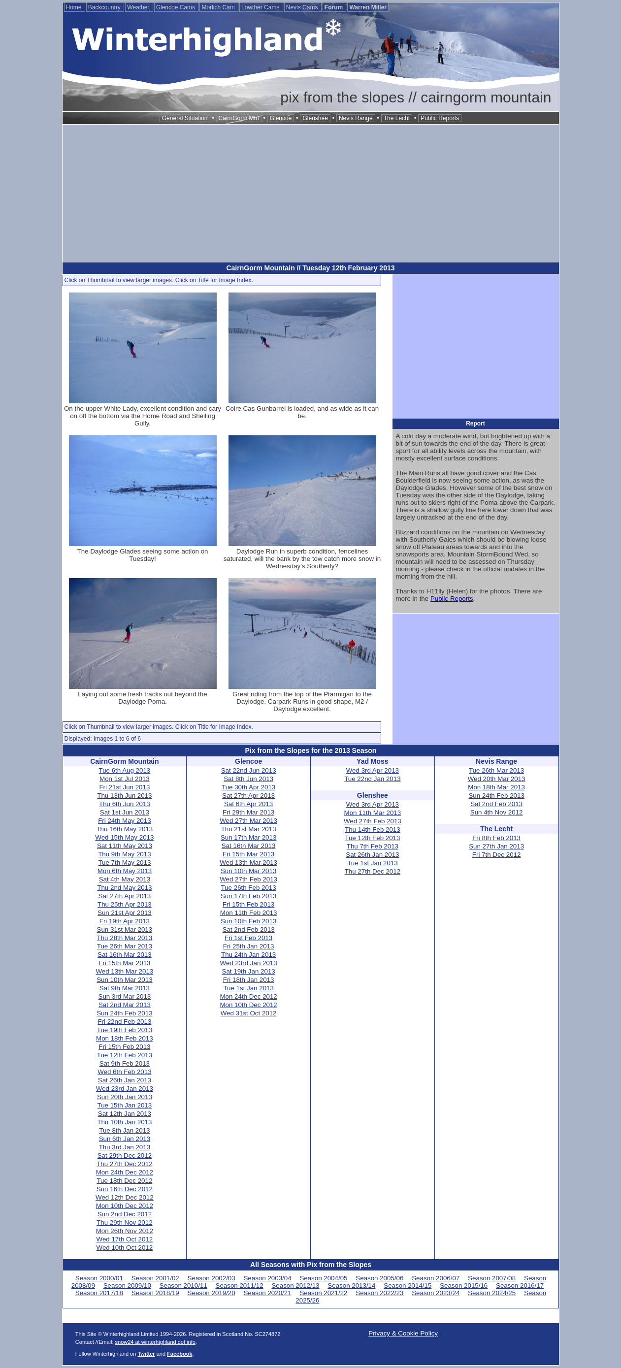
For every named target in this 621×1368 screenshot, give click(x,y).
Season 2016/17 (520, 1285)
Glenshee (314, 118)
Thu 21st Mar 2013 (248, 829)
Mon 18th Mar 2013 (496, 787)
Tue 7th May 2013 (124, 862)
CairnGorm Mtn (239, 118)
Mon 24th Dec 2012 (124, 1172)
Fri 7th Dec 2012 (496, 854)
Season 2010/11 (183, 1285)
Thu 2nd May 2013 (124, 887)
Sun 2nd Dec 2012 (125, 1214)
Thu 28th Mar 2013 (125, 938)
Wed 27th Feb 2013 (248, 879)
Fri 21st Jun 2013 (124, 787)
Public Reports (440, 118)
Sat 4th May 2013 (124, 879)
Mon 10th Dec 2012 (124, 1205)
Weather (139, 7)
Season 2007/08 (492, 1278)
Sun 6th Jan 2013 (125, 1138)
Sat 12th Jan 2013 (124, 1113)
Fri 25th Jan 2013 (248, 946)
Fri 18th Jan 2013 (248, 979)
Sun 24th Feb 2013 (124, 1013)
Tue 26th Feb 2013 (248, 887)
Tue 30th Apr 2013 (248, 787)
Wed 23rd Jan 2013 (124, 1088)
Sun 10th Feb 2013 (248, 921)
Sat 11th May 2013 (124, 845)
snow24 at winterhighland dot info (155, 1342)
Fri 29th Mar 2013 (248, 812)
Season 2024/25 (492, 1293)
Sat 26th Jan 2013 (124, 1080)
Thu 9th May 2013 (124, 854)
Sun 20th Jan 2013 (124, 1097)
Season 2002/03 (211, 1278)
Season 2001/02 (155, 1278)
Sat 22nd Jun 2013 (248, 770)
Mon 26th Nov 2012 (124, 1231)
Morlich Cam (218, 7)
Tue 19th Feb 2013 (124, 1030)
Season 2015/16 (464, 1285)
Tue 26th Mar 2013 (124, 946)
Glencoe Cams (176, 7)
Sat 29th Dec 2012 (125, 1155)
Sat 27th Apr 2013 (124, 896)
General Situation (185, 118)
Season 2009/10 (127, 1285)
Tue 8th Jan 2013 (124, 1130)
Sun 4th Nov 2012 (496, 812)
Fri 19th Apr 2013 (124, 921)
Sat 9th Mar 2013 (124, 988)
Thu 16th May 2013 (124, 829)
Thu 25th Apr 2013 (125, 904)
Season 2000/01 (99, 1278)
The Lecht (397, 118)
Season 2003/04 (267, 1278)
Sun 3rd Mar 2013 (124, 996)
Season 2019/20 (211, 1293)
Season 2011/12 (239, 1285)
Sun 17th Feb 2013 (248, 896)
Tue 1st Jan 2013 (248, 988)
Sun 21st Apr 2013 (125, 912)
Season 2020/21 (267, 1293)
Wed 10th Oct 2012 (125, 1247)
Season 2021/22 (323, 1293)
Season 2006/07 (435, 1278)
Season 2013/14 (351, 1285)
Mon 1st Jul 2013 (124, 778)
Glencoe (281, 118)
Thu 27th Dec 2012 (124, 1164)
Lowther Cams (261, 7)
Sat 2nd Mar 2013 (124, 1005)
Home (74, 7)
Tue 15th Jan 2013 (125, 1105)
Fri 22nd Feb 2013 (124, 1021)
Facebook (179, 1354)
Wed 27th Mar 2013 (248, 820)
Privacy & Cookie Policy (403, 1333)
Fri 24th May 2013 (124, 820)
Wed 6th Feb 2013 (124, 1071)
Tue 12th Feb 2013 (124, 1055)
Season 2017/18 (99, 1293)
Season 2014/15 (407, 1285)
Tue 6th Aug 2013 (125, 770)
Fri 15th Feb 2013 (124, 1046)
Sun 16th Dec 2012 (125, 1189)
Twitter (146, 1354)
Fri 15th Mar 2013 (124, 963)
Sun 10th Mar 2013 (124, 979)
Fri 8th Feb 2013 (496, 838)
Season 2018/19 (155, 1293)
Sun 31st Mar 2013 (125, 929)
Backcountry (105, 7)
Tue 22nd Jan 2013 (372, 778)
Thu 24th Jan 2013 (248, 954)
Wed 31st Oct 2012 (249, 1013)
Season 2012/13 (295, 1285)
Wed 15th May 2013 (124, 837)
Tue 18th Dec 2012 (124, 1180)
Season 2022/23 (379, 1293)
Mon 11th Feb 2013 (248, 912)
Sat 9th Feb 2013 (124, 1063)
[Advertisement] (311, 193)
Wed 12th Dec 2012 (125, 1197)
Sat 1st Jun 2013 (124, 812)
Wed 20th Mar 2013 (496, 778)
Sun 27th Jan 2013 (496, 846)
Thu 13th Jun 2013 (124, 795)
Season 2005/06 (379, 1278)
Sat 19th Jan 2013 (248, 971)
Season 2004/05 (323, 1278)
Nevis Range (356, 118)
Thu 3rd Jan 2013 (124, 1147)
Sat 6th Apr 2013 (248, 804)
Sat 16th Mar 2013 (125, 954)
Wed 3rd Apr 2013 (372, 770)
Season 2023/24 (435, 1293)
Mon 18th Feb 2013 (124, 1038)
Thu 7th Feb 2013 (372, 846)
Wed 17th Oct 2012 (125, 1239)
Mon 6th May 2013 (125, 871)
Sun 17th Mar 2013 (248, 837)
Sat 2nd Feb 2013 (249, 929)
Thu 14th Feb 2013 (372, 829)
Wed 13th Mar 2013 (124, 971)
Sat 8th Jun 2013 (248, 778)
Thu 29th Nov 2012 (124, 1222)
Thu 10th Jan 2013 (124, 1122)
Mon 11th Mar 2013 (372, 812)
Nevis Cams (303, 7)
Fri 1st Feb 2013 (248, 938)
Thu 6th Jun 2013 (124, 804)
